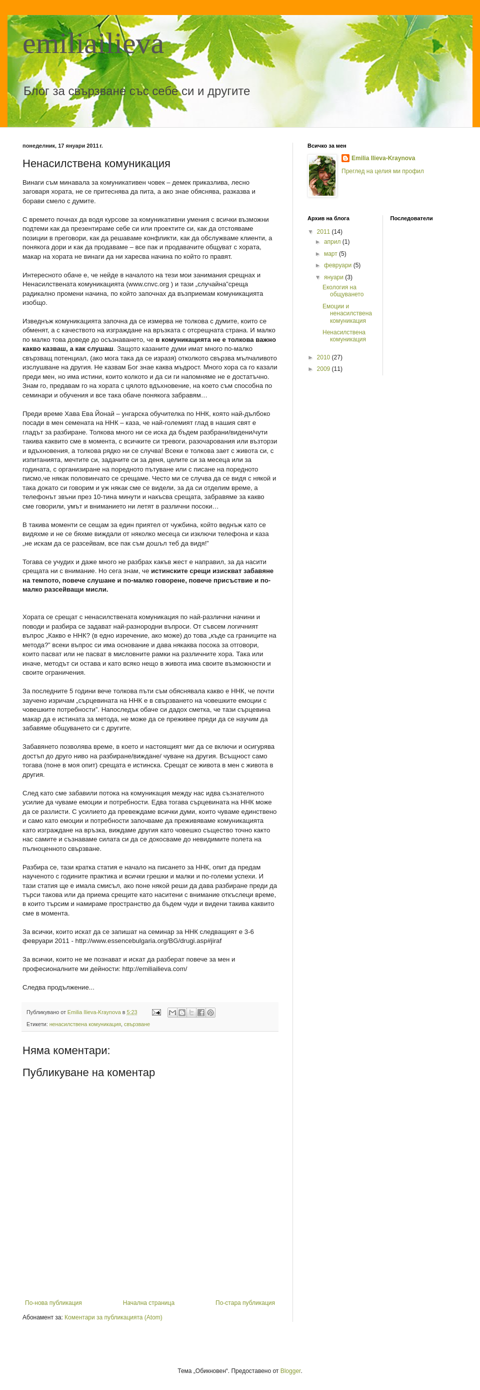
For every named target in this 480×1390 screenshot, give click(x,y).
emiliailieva (93, 43)
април (333, 241)
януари (334, 277)
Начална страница (148, 1302)
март (331, 253)
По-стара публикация (245, 1302)
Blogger (290, 1370)
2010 (324, 357)
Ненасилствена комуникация (344, 336)
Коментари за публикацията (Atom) (113, 1317)
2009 (324, 368)
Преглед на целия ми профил (383, 171)
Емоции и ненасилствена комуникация (347, 313)
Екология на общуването (343, 291)
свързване (137, 1024)
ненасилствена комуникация (85, 1024)
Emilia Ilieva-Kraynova (383, 158)
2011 (324, 231)
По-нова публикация (53, 1302)
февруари (339, 265)
